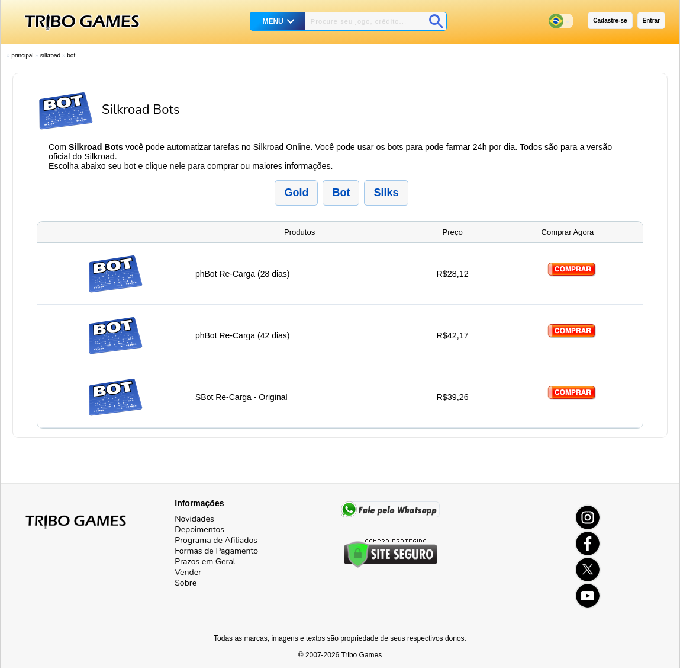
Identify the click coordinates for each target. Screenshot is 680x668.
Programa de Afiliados (216, 540)
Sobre (185, 583)
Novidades (194, 519)
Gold (296, 193)
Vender (188, 572)
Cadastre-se (610, 20)
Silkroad (50, 55)
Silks (385, 193)
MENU (272, 21)
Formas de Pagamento (216, 551)
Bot (71, 55)
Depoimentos (199, 529)
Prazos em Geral (205, 561)
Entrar (651, 20)
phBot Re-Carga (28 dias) (242, 274)
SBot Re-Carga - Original (241, 397)
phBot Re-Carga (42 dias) (242, 335)
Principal (22, 55)
